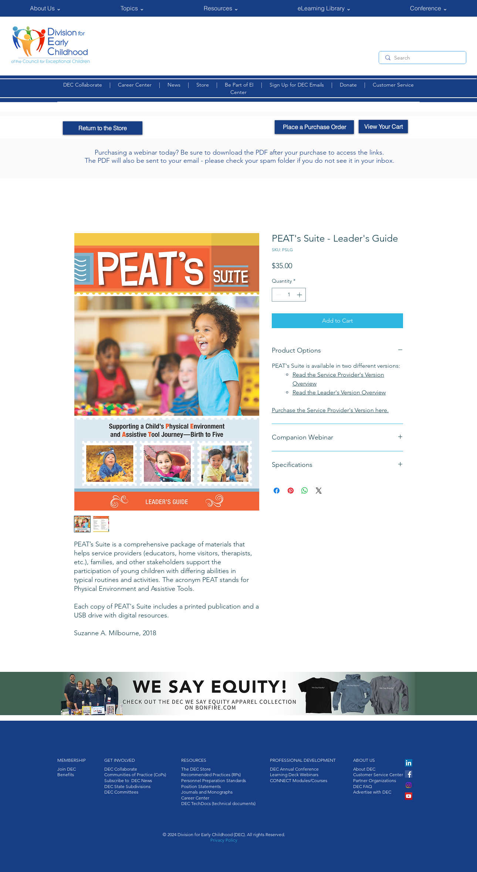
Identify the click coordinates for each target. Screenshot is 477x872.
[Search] (422, 58)
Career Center (135, 84)
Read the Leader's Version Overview (339, 392)
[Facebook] (408, 774)
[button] (45, 8)
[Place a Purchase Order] (314, 127)
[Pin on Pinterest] (290, 490)
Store (204, 84)
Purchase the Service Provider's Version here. (330, 410)
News (174, 84)
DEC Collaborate (82, 84)
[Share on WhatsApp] (304, 490)
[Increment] (300, 294)
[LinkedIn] (408, 763)
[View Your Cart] (383, 126)
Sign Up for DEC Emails (297, 84)
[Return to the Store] (102, 128)
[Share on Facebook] (276, 490)
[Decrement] (277, 294)
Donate (349, 84)
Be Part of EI (239, 84)
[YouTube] (408, 796)
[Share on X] (318, 490)
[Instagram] (408, 785)
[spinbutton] (288, 294)
